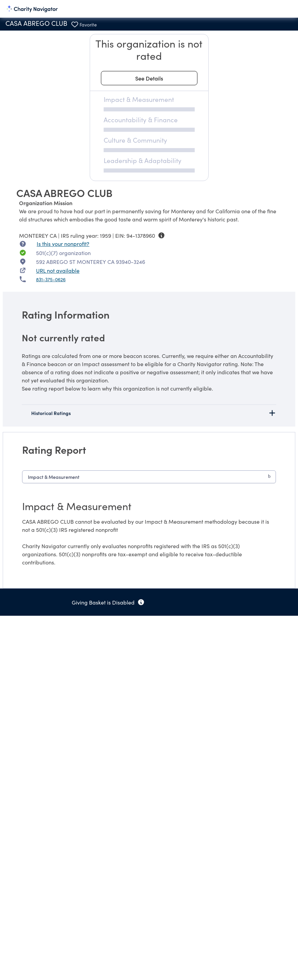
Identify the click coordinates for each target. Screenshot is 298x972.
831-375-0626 (51, 279)
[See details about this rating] (149, 78)
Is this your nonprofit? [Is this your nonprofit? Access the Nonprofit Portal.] (63, 243)
